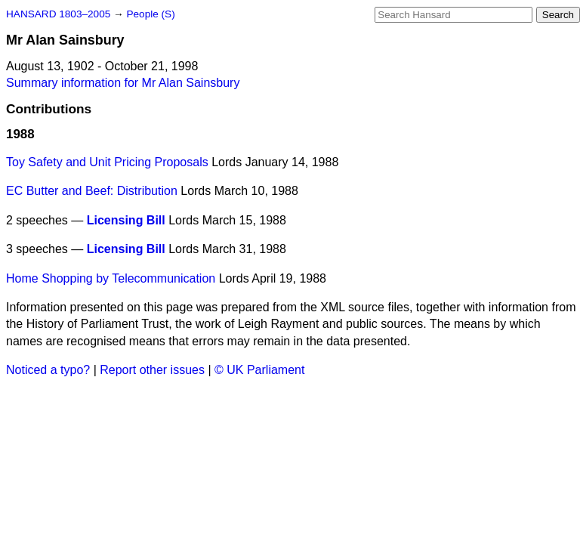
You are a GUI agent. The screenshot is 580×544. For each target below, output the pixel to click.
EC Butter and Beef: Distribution (91, 190)
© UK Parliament (259, 369)
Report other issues (152, 369)
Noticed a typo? (48, 369)
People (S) (150, 14)
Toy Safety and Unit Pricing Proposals (107, 162)
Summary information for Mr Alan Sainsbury (122, 82)
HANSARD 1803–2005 (58, 14)
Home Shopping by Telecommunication (110, 278)
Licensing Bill (126, 220)
